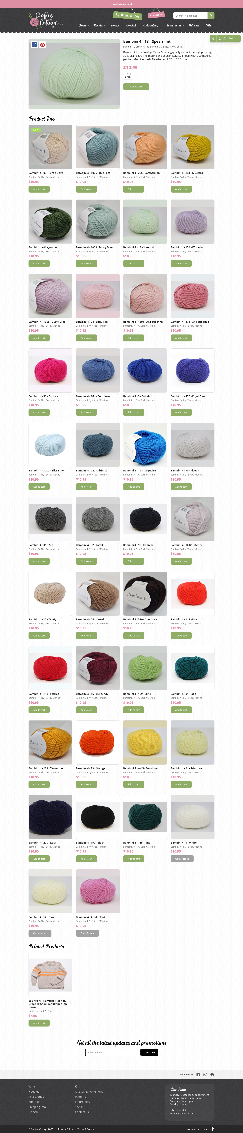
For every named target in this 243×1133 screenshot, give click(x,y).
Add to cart (136, 86)
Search (211, 15)
